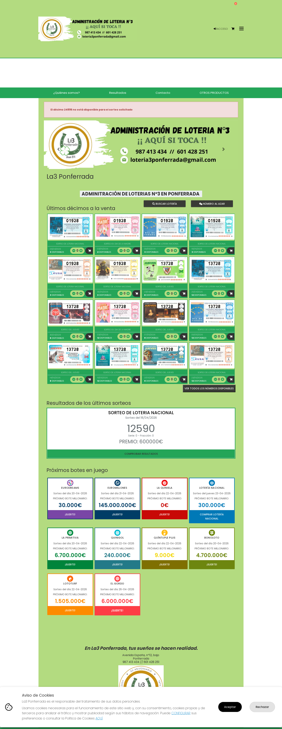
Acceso (221, 29)
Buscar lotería (164, 204)
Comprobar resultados (141, 454)
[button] (58, 149)
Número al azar (212, 204)
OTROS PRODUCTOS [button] (214, 93)
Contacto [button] (163, 93)
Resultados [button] (117, 93)
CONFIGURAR (180, 713)
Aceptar (230, 707)
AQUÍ (99, 718)
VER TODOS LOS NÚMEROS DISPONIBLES (209, 388)
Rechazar (262, 707)
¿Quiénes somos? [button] (66, 93)
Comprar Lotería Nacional (212, 516)
